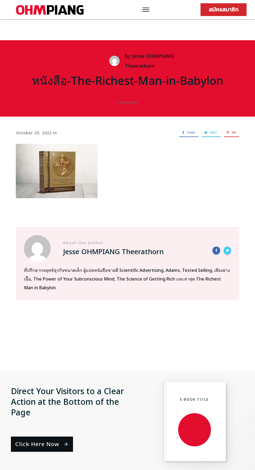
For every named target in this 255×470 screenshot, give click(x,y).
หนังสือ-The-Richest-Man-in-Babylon (127, 59)
